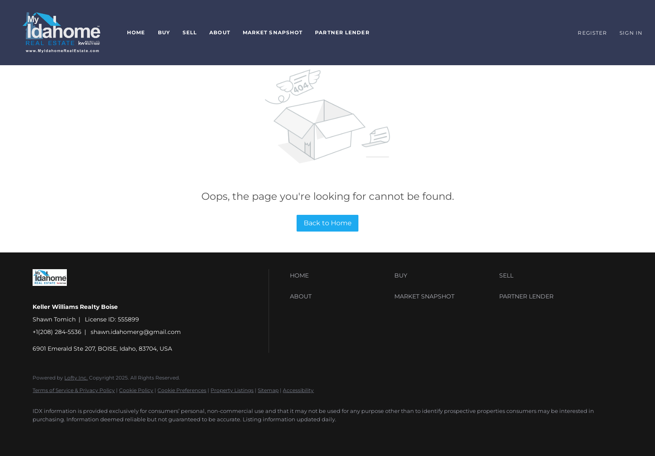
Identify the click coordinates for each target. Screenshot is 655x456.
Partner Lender (342, 32)
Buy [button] (164, 32)
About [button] (219, 32)
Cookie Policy (136, 390)
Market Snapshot (273, 32)
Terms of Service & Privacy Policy (74, 390)
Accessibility (298, 390)
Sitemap (268, 390)
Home (136, 32)
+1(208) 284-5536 (57, 332)
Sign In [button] (630, 33)
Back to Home (328, 223)
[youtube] (67, 433)
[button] (61, 32)
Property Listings (232, 390)
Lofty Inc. (76, 377)
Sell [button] (190, 32)
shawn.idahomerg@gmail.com (136, 332)
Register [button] (592, 33)
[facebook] (43, 433)
